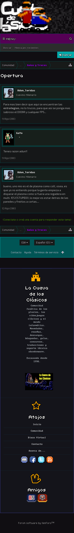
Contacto (16, 252)
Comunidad (37, 431)
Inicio (37, 424)
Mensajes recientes (26, 47)
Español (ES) (43, 242)
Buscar (7, 47)
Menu (9, 38)
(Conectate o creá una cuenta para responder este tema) (37, 219)
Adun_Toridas (26, 90)
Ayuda (27, 252)
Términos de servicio (46, 252)
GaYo (19, 133)
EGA (24, 242)
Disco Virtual (37, 437)
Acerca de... (37, 451)
